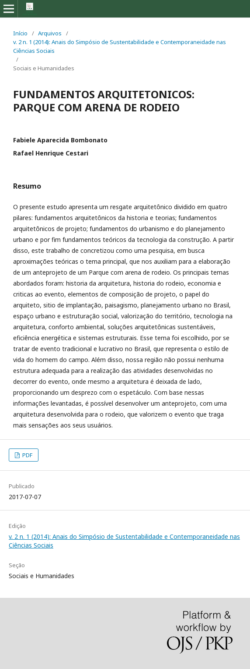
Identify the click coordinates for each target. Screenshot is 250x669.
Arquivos (50, 33)
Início (20, 33)
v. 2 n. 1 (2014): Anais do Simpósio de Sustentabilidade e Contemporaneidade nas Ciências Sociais (119, 46)
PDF (26, 455)
